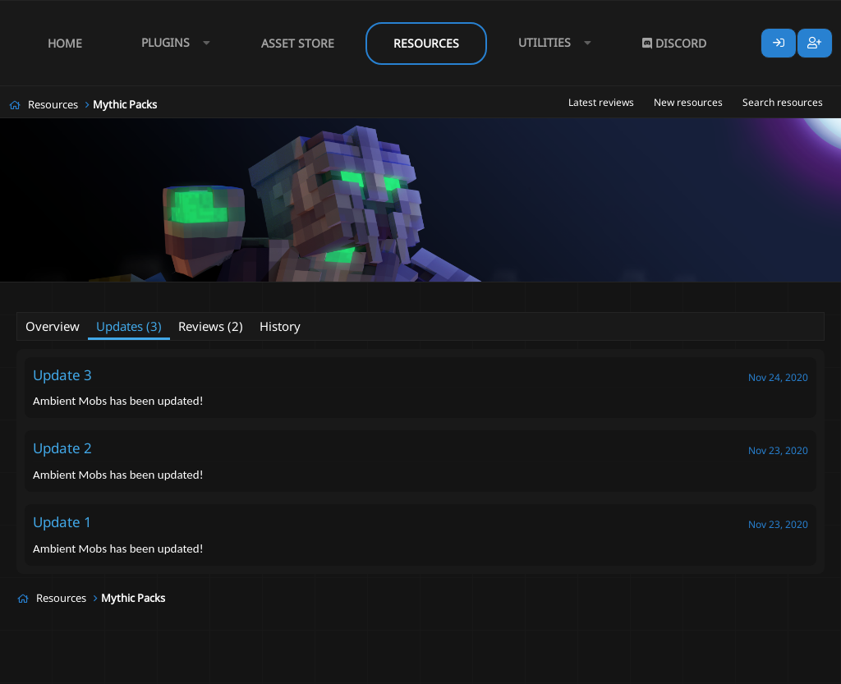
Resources (426, 43)
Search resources (782, 102)
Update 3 (62, 374)
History (280, 326)
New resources (688, 102)
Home (65, 43)
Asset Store (297, 43)
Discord (674, 43)
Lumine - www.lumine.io (774, 668)
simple (471, 293)
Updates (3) (129, 326)
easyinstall (348, 293)
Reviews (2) (210, 326)
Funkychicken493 (118, 292)
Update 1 (62, 521)
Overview (52, 326)
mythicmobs (414, 293)
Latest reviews (601, 102)
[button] (171, 43)
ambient (291, 293)
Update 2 (62, 447)
